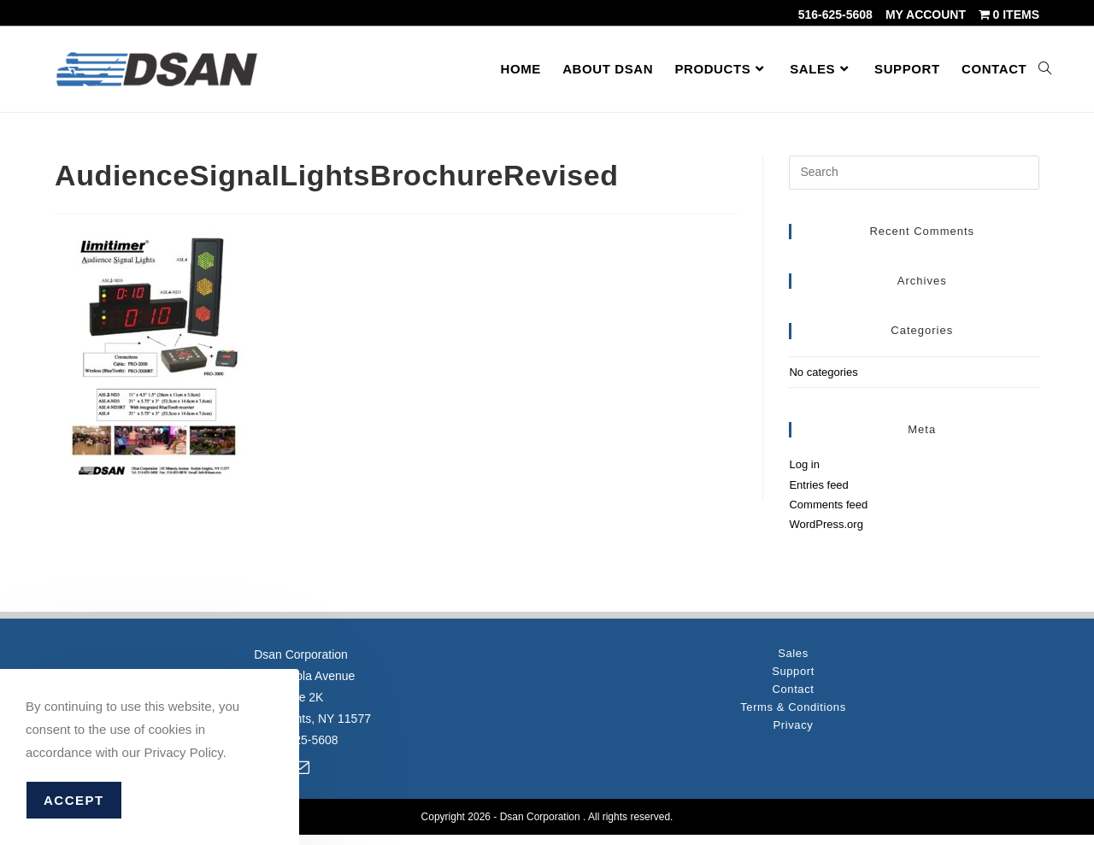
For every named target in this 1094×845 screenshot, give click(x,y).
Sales (793, 653)
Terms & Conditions (793, 707)
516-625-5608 (835, 14)
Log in (804, 464)
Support (793, 671)
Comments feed (828, 504)
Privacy (793, 725)
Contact (793, 689)
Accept (74, 800)
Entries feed (818, 484)
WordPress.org (825, 524)
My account (925, 14)
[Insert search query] (914, 173)
